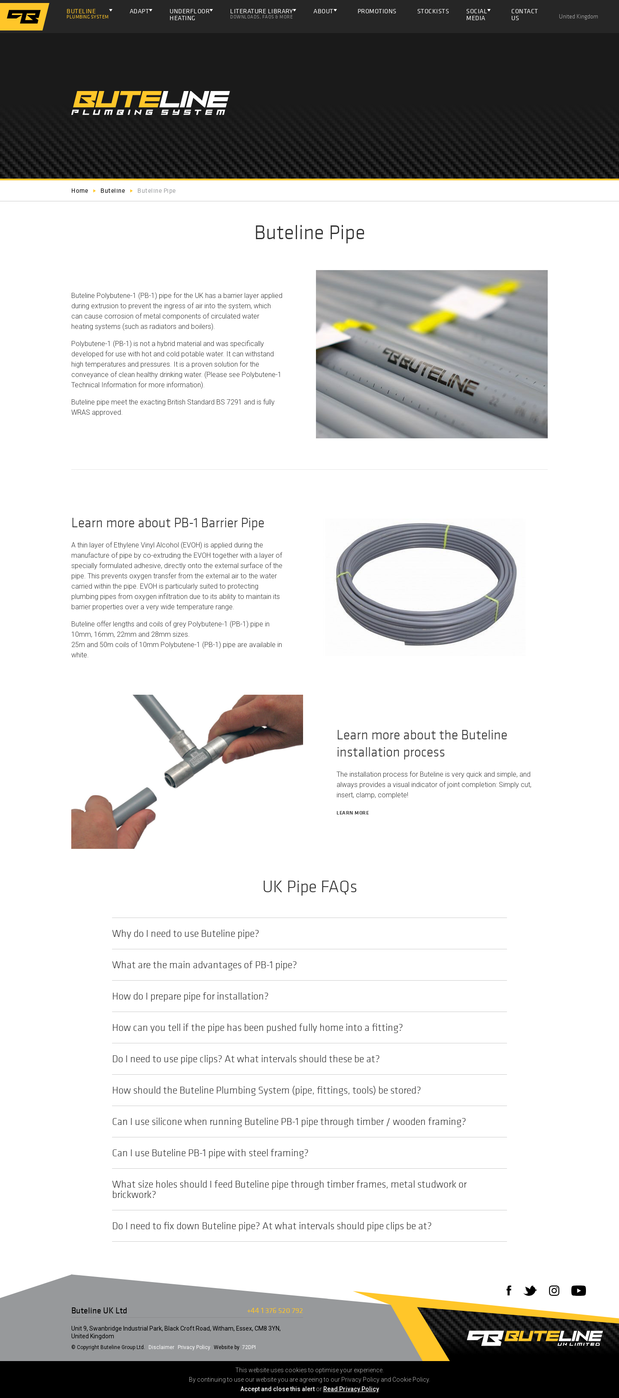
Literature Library (261, 13)
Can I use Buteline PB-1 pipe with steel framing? (305, 1153)
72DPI (249, 1347)
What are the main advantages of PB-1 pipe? (305, 965)
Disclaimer (161, 1347)
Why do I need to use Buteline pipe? (305, 933)
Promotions (377, 13)
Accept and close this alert (277, 1389)
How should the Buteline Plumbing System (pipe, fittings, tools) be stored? (305, 1090)
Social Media (476, 14)
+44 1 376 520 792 (275, 1310)
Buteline (88, 13)
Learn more (356, 812)
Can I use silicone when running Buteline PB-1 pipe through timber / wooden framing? (305, 1121)
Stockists (433, 13)
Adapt (139, 11)
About (323, 11)
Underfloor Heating (189, 14)
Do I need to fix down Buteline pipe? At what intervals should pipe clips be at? (305, 1226)
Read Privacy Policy (351, 1389)
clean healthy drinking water (159, 375)
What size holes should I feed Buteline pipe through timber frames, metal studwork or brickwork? (305, 1189)
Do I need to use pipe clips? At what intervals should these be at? (305, 1059)
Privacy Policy (194, 1347)
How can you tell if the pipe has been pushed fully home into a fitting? (305, 1027)
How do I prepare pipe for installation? (305, 996)
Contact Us (524, 17)
